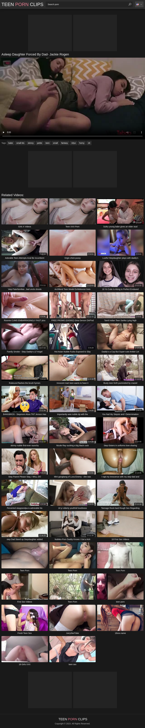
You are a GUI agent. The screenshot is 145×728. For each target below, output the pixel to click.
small (55, 143)
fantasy (64, 143)
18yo (73, 143)
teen (47, 143)
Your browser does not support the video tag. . (72, 98)
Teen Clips (22, 4)
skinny (31, 143)
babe (10, 143)
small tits (20, 143)
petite (39, 143)
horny (81, 143)
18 (89, 143)
